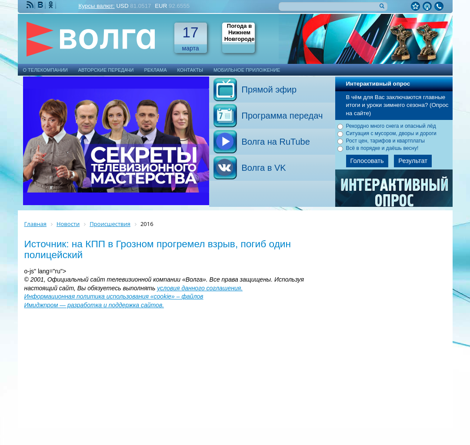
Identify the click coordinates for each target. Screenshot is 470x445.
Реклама (155, 70)
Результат (412, 160)
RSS (31, 5)
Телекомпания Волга (95, 38)
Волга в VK (264, 168)
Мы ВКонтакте (41, 5)
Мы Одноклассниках (51, 5)
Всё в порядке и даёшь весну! (382, 148)
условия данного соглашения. (200, 288)
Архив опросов (394, 191)
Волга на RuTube (276, 141)
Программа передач (282, 115)
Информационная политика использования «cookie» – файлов (113, 296)
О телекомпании (45, 70)
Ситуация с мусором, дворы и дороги (391, 133)
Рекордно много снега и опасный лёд (391, 126)
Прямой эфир (269, 89)
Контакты (190, 70)
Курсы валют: (97, 6)
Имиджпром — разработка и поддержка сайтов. (94, 305)
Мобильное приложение (246, 70)
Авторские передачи (106, 70)
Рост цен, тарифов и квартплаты (385, 141)
